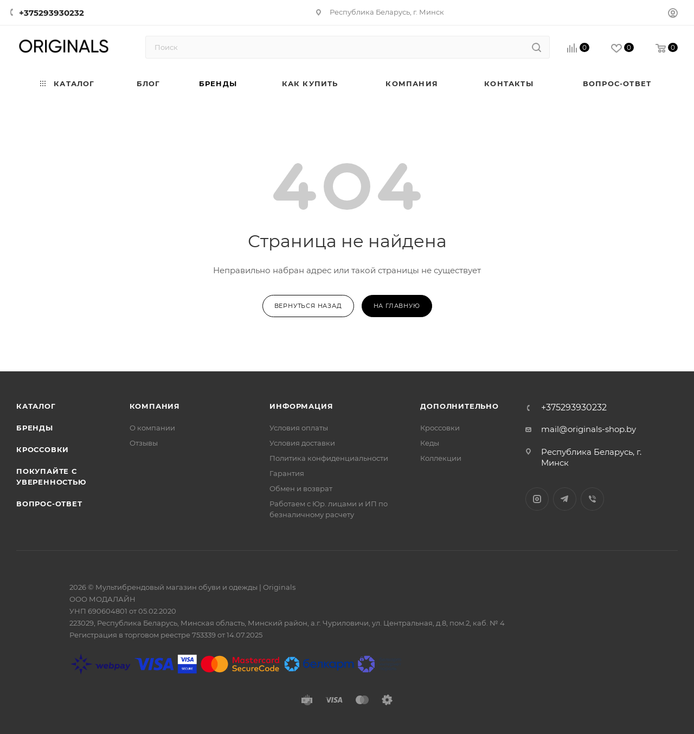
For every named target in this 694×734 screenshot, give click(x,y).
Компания (155, 406)
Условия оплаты (298, 427)
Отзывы (144, 443)
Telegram (564, 499)
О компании (152, 427)
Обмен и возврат (300, 488)
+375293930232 (51, 13)
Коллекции (440, 458)
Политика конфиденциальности (328, 458)
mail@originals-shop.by (588, 429)
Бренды (34, 427)
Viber (592, 499)
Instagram (537, 499)
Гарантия (286, 473)
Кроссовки (42, 449)
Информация (301, 406)
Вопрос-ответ (49, 503)
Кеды (429, 443)
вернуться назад (308, 306)
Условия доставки (302, 443)
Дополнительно (459, 406)
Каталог (36, 406)
